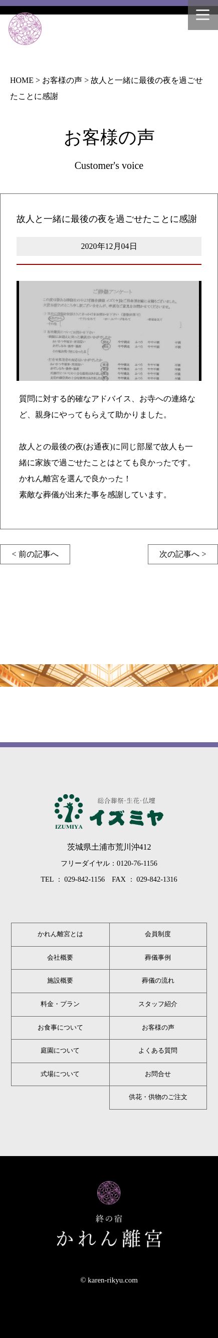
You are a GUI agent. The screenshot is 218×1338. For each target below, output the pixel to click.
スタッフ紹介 (157, 1004)
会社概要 (60, 957)
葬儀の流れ (158, 980)
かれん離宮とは (60, 934)
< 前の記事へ (35, 554)
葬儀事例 (158, 957)
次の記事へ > (182, 554)
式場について (60, 1074)
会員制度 (158, 934)
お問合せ (158, 1074)
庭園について (60, 1050)
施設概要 (60, 980)
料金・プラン (60, 1004)
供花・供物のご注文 (158, 1097)
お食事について (60, 1027)
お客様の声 (158, 1027)
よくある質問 (157, 1050)
